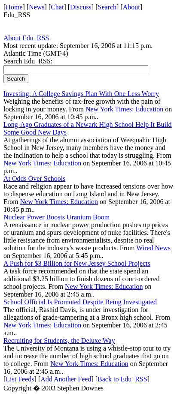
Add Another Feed (65, 379)
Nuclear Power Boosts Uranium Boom (56, 217)
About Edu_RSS (26, 38)
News (36, 7)
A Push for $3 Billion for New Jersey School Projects (76, 263)
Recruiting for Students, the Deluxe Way (59, 340)
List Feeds (20, 379)
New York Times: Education (124, 109)
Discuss (81, 7)
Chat (57, 7)
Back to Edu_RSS (122, 379)
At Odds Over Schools (34, 178)
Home (14, 7)
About (131, 7)
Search (107, 7)
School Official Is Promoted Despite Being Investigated (80, 302)
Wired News (153, 248)
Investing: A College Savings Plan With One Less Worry (81, 93)
